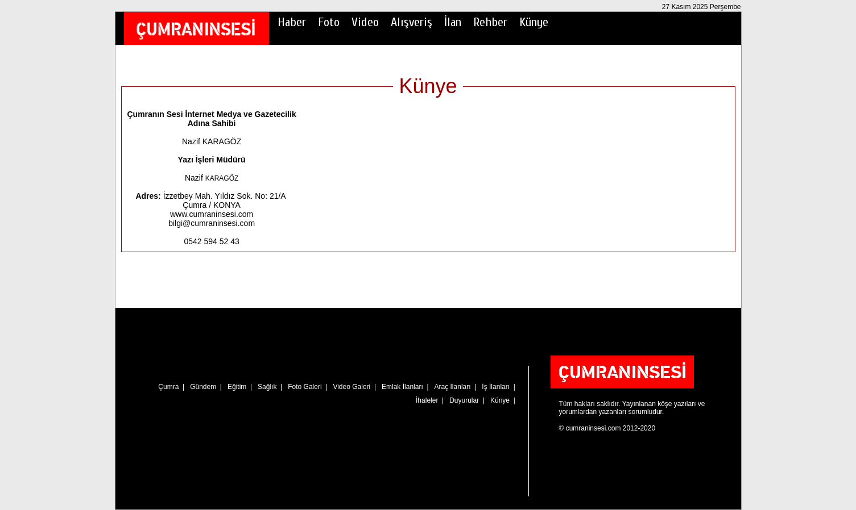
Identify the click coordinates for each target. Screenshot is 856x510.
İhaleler (427, 400)
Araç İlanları (453, 387)
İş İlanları (496, 387)
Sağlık (267, 387)
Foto (329, 22)
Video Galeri (351, 387)
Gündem (203, 387)
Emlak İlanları (402, 387)
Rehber (490, 22)
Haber (292, 22)
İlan (452, 22)
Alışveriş (411, 22)
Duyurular (464, 400)
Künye (533, 22)
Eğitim (237, 387)
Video (365, 22)
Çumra (168, 387)
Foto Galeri (304, 387)
